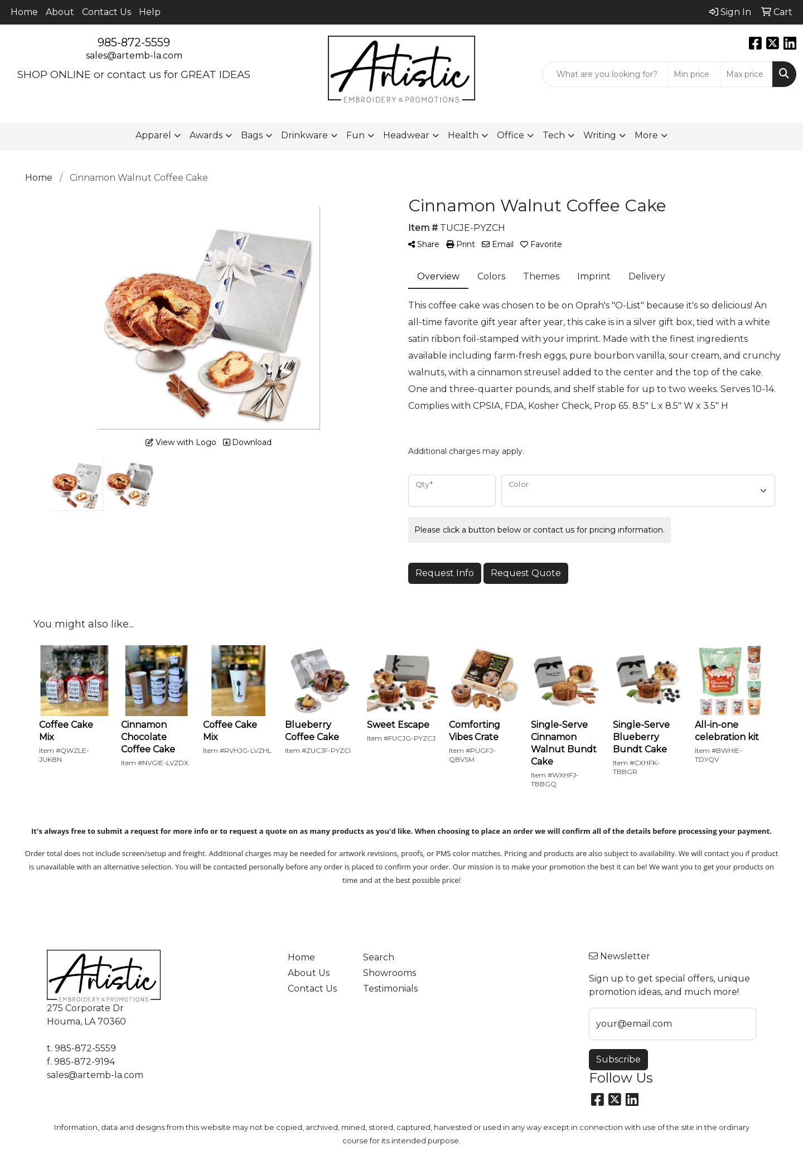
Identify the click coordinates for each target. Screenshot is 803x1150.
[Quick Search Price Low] (693, 74)
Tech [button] (554, 135)
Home (24, 12)
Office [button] (510, 135)
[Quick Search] (605, 74)
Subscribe (618, 1059)
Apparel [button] (153, 135)
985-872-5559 (134, 42)
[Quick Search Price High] (746, 74)
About (60, 12)
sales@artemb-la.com (134, 55)
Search (378, 957)
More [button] (646, 135)
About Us (309, 973)
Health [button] (463, 135)
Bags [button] (252, 135)
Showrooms (389, 973)
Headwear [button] (406, 135)
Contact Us (106, 12)
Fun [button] (355, 135)
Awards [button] (206, 135)
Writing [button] (599, 135)
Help (150, 12)
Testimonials (390, 988)
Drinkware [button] (304, 135)
